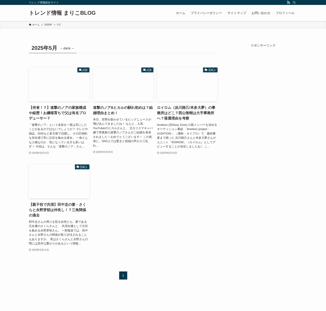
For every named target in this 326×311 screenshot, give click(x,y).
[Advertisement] (263, 76)
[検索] (294, 2)
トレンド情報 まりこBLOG (62, 13)
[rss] (288, 2)
